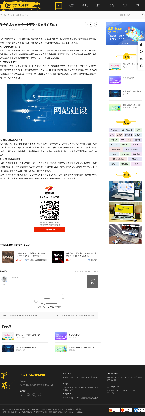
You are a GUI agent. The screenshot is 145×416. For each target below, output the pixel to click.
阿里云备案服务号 (132, 149)
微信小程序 (125, 377)
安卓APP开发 (80, 398)
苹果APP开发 (68, 398)
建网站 (137, 140)
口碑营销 (134, 391)
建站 (112, 135)
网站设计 (128, 135)
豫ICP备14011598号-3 (56, 409)
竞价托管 (110, 393)
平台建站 (114, 154)
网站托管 (74, 377)
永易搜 (137, 135)
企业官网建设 (68, 388)
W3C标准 (125, 154)
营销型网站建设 (80, 388)
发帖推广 (125, 391)
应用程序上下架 (92, 398)
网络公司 (114, 164)
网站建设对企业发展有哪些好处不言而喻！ (78, 316)
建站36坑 (124, 164)
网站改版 (114, 145)
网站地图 (10, 412)
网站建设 (114, 130)
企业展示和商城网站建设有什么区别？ (24, 316)
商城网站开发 (93, 388)
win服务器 (136, 164)
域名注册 (136, 154)
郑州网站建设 (127, 130)
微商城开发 (111, 380)
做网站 (119, 135)
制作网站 (125, 145)
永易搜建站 (70, 409)
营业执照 (80, 412)
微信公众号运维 (136, 377)
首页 (12, 15)
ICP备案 (83, 377)
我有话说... (49, 282)
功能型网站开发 (69, 390)
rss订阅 (3, 412)
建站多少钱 (116, 149)
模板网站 (136, 145)
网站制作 (114, 140)
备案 (138, 130)
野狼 (129, 140)
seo (122, 140)
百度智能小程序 (113, 377)
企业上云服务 (92, 377)
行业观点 (19, 15)
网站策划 (134, 159)
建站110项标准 (118, 159)
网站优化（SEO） (114, 391)
